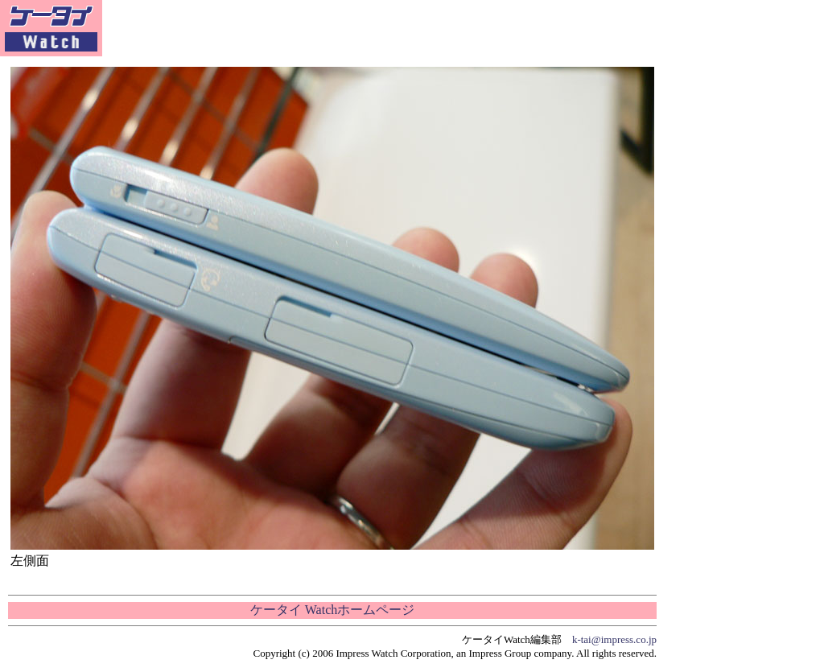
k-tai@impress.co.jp (614, 639)
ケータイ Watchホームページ (332, 609)
